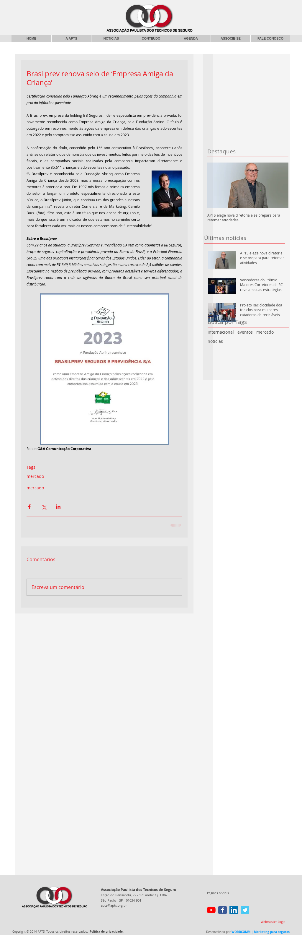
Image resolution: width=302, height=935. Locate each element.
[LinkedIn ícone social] (233, 910)
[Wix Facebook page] (222, 910)
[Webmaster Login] (272, 922)
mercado (265, 332)
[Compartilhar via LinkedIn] (58, 506)
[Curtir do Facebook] (242, 7)
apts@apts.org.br (114, 905)
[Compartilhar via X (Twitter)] (44, 506)
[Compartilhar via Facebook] (29, 506)
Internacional (221, 332)
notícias (215, 341)
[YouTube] (211, 910)
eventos (245, 332)
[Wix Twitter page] (245, 910)
